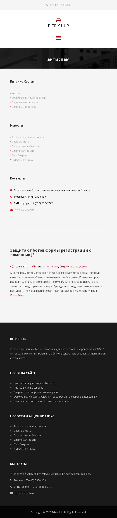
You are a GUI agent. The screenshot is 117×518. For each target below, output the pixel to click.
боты (74, 266)
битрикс (65, 266)
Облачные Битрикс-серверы (29, 97)
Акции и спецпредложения (28, 137)
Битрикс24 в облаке (24, 106)
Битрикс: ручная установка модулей (36, 392)
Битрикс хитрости (23, 150)
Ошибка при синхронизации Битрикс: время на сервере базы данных (55, 396)
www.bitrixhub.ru (24, 209)
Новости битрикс (22, 159)
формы (83, 266)
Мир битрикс (20, 155)
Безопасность (20, 141)
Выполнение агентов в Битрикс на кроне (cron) (42, 401)
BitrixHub (57, 512)
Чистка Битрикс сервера (28, 387)
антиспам (52, 266)
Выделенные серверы (25, 102)
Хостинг (17, 93)
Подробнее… (18, 295)
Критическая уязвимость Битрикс (34, 383)
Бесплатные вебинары (25, 146)
